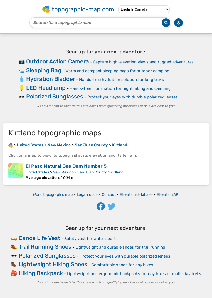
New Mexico (63, 172)
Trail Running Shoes (45, 246)
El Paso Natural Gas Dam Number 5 (66, 166)
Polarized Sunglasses (54, 96)
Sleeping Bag (43, 70)
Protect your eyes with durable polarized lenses (132, 97)
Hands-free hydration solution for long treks (121, 79)
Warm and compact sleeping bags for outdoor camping (117, 70)
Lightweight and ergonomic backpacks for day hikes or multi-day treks (134, 273)
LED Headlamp (46, 87)
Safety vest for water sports (91, 238)
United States (37, 172)
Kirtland (116, 172)
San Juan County (92, 172)
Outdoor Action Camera (57, 61)
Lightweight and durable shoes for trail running (120, 247)
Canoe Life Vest (39, 238)
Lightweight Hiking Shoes (53, 264)
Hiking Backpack (41, 273)
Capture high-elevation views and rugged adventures (143, 62)
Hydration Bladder (50, 79)
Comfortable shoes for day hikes (122, 264)
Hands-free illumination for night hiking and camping (120, 88)
